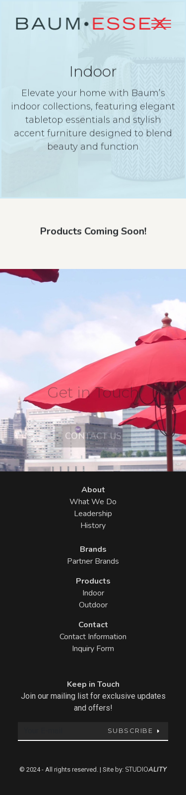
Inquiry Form (93, 648)
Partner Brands (93, 561)
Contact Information (93, 636)
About (93, 489)
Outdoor (93, 604)
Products (93, 581)
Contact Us (93, 442)
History (93, 525)
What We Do (93, 501)
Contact (93, 624)
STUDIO (146, 769)
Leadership (93, 513)
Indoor (93, 593)
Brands (93, 549)
